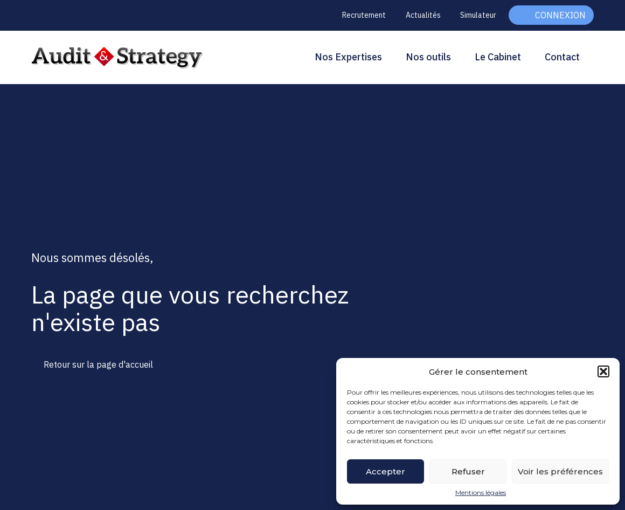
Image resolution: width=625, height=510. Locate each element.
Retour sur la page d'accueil (98, 364)
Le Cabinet (498, 57)
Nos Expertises (348, 57)
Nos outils (428, 57)
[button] (603, 371)
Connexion (560, 15)
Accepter (385, 471)
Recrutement (364, 15)
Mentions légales (480, 493)
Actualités (423, 15)
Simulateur (478, 15)
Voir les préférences (560, 471)
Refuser (468, 471)
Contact (562, 57)
